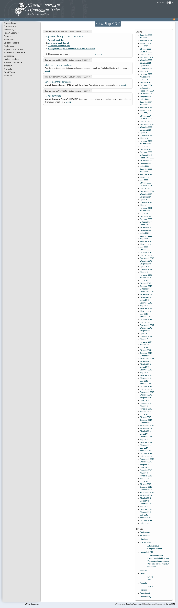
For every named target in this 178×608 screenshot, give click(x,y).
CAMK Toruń (9, 72)
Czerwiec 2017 (146, 336)
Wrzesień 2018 (146, 294)
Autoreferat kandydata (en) (59, 46)
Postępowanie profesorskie (158, 561)
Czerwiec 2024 (146, 102)
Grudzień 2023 (146, 119)
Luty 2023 (144, 147)
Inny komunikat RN (155, 555)
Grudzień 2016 (146, 353)
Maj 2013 (144, 473)
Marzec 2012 (145, 512)
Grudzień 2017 (146, 320)
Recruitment (145, 593)
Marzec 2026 (145, 43)
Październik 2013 (147, 459)
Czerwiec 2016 (146, 370)
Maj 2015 (144, 406)
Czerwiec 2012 (146, 504)
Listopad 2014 (146, 423)
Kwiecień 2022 (146, 175)
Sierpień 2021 (145, 197)
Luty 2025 (144, 80)
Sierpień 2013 (145, 465)
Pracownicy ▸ (10, 30)
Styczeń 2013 (145, 484)
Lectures (143, 570)
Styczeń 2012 (145, 518)
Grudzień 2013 (146, 454)
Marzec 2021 (145, 211)
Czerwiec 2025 (146, 69)
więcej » (98, 54)
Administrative (153, 546)
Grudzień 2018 (146, 286)
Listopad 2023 (146, 121)
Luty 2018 (144, 314)
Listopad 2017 (146, 322)
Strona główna (10, 23)
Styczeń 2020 (145, 250)
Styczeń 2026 (145, 49)
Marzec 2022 (145, 177)
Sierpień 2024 (145, 96)
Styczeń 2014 (145, 451)
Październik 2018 (147, 292)
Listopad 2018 (146, 289)
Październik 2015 (147, 392)
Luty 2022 (144, 180)
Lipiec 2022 (144, 166)
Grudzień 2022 (146, 152)
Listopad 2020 (146, 222)
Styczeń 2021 (145, 216)
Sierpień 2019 (145, 264)
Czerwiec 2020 (146, 236)
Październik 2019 (147, 258)
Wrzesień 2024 (146, 94)
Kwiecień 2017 (146, 342)
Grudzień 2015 (146, 387)
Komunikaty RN (146, 552)
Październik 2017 (147, 325)
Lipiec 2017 (144, 333)
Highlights (144, 539)
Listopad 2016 (146, 356)
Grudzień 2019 (146, 253)
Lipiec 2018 (144, 300)
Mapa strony (162, 2)
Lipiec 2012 (144, 501)
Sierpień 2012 (145, 498)
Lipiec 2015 (144, 400)
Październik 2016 (147, 359)
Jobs (149, 580)
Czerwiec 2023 (146, 136)
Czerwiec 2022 (146, 169)
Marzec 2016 (145, 378)
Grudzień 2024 (146, 85)
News (142, 573)
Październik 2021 (147, 191)
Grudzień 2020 (146, 219)
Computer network (154, 549)
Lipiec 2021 (144, 200)
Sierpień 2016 (145, 364)
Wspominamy (145, 597)
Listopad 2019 (146, 255)
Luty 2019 (144, 281)
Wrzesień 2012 (146, 495)
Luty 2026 (144, 46)
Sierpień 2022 (145, 163)
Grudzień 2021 (146, 186)
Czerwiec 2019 (146, 269)
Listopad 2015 (146, 389)
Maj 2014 (144, 440)
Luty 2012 (144, 515)
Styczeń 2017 (145, 350)
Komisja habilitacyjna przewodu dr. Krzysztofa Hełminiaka (71, 49)
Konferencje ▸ (10, 46)
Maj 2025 (144, 71)
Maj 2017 (144, 339)
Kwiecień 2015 (146, 409)
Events (150, 577)
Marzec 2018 (145, 311)
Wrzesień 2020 (146, 227)
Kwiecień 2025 (146, 74)
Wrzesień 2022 (146, 161)
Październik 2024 (147, 91)
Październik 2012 (147, 493)
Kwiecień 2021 (146, 208)
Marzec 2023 (145, 144)
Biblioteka (8, 69)
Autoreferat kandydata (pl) (58, 43)
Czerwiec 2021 (146, 202)
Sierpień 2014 (145, 431)
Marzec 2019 (145, 278)
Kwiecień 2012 (146, 509)
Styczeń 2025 (145, 82)
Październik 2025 (147, 57)
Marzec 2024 (145, 110)
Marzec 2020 (145, 244)
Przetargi (143, 590)
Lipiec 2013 (144, 467)
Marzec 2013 (145, 479)
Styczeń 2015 (145, 417)
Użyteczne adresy (12, 59)
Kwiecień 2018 (146, 308)
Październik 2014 (147, 426)
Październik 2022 (147, 158)
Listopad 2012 (146, 490)
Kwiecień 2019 (146, 275)
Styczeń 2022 (145, 183)
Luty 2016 (144, 381)
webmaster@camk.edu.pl (133, 604)
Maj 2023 (144, 138)
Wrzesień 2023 (146, 127)
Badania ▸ (8, 36)
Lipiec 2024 (144, 99)
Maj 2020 (144, 239)
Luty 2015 (144, 414)
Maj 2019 (144, 272)
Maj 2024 (144, 105)
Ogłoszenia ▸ (10, 56)
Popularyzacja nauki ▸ (13, 49)
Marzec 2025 (145, 77)
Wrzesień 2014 (146, 428)
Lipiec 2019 (144, 267)
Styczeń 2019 (145, 283)
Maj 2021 (144, 205)
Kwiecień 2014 (146, 442)
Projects (143, 583)
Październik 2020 (147, 225)
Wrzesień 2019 (146, 261)
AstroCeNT (9, 76)
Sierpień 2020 (145, 230)
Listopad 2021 (146, 188)
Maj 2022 (144, 172)
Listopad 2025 (146, 55)
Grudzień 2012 (146, 487)
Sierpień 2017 (145, 331)
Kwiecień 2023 (146, 141)
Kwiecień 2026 (146, 41)
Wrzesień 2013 (146, 462)
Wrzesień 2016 (146, 361)
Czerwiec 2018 (146, 303)
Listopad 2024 (146, 88)
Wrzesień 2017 (146, 328)
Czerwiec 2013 (146, 470)
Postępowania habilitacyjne (158, 558)
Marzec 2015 (145, 412)
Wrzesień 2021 (146, 194)
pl (169, 2)
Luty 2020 (144, 247)
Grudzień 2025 (146, 52)
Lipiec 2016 (144, 367)
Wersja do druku (32, 604)
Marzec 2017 (145, 345)
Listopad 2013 (146, 456)
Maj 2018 (144, 306)
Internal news (145, 542)
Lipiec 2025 (144, 66)
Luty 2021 (144, 214)
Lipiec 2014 (144, 434)
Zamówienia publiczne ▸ (14, 53)
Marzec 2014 (145, 445)
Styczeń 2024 (145, 116)
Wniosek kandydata (56, 40)
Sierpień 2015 (145, 398)
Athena (150, 586)
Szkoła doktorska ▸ (12, 43)
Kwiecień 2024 (146, 108)
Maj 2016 (144, 373)
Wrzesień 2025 (146, 60)
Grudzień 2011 (146, 520)
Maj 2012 (144, 506)
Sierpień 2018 (145, 297)
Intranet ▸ (8, 66)
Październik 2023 (147, 124)
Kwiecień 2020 (146, 242)
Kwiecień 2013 (146, 476)
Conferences (145, 532)
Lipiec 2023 (144, 133)
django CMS (170, 604)
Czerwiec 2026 (146, 35)
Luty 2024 (144, 113)
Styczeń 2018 (145, 317)
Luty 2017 (144, 348)
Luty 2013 (144, 481)
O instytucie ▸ (10, 26)
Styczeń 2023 (145, 149)
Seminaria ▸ (9, 40)
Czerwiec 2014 (146, 437)
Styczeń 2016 (145, 384)
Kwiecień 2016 (146, 375)
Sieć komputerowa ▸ (13, 63)
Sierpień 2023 (145, 130)
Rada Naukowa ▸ (11, 33)
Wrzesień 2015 (146, 395)
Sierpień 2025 (145, 63)
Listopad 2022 (146, 155)
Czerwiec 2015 (146, 403)
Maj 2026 (144, 38)
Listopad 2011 (146, 523)
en (173, 2)
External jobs (145, 536)
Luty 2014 (144, 448)
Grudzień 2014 (146, 420)
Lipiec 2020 (144, 233)
